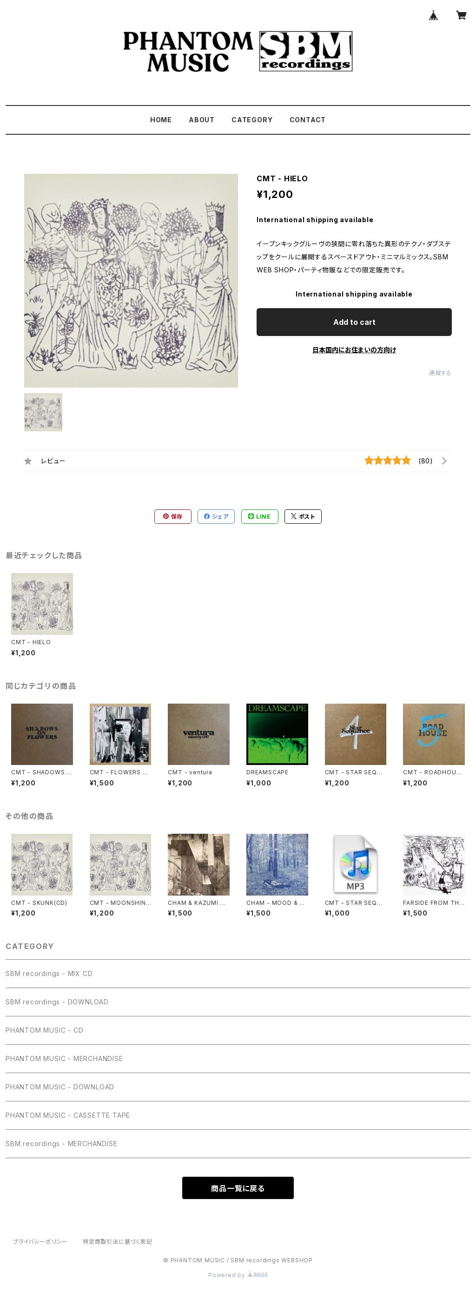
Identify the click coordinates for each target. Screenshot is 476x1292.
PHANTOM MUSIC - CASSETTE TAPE (68, 1115)
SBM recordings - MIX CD (49, 973)
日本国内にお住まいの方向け (354, 350)
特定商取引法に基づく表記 (117, 1241)
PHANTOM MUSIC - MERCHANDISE (64, 1058)
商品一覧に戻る (238, 1188)
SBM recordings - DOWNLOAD (57, 1002)
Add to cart (354, 322)
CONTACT (308, 120)
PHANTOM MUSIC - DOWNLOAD (60, 1087)
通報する (440, 372)
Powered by (238, 1275)
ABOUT (202, 120)
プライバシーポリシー (40, 1241)
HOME (161, 120)
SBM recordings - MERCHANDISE (61, 1143)
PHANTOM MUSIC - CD (44, 1030)
